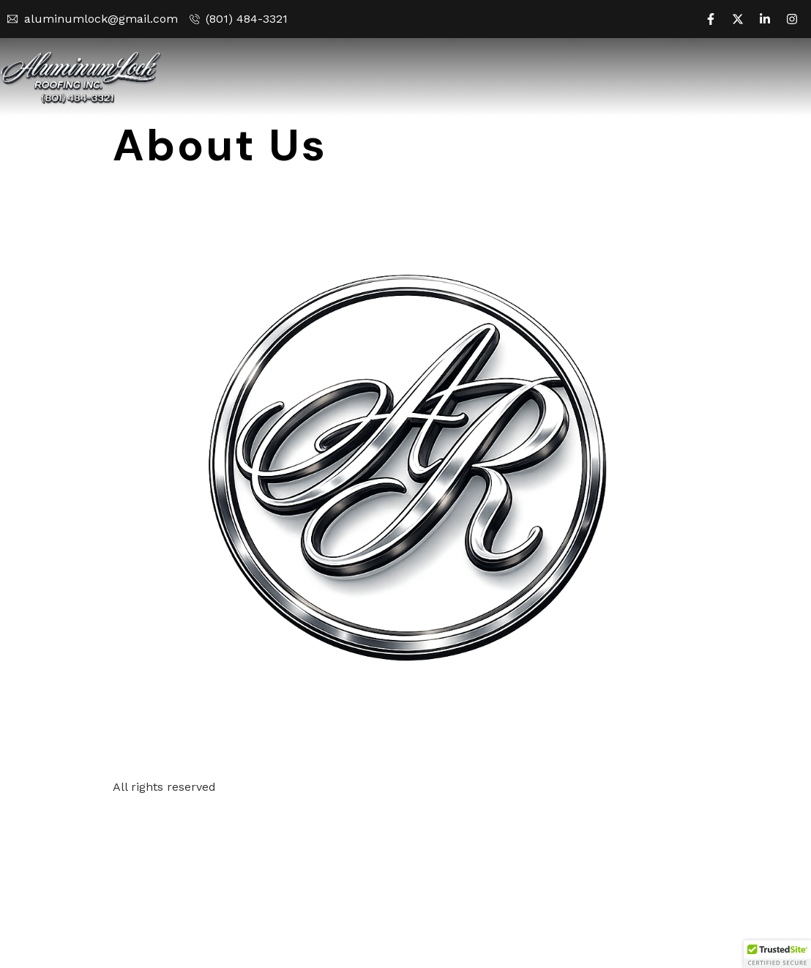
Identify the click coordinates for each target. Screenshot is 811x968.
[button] (777, 954)
